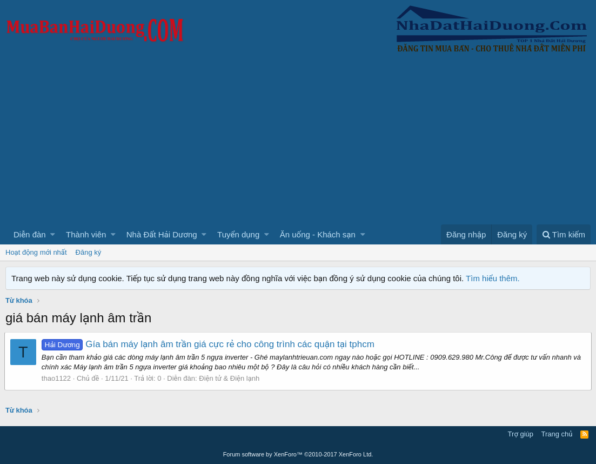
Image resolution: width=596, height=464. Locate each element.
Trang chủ (557, 434)
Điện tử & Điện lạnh (230, 378)
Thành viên (86, 234)
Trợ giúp (520, 434)
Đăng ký (89, 252)
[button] (53, 234)
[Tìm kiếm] (564, 234)
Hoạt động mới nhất (36, 252)
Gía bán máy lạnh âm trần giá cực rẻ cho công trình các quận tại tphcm (209, 344)
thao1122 (57, 378)
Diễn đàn (30, 234)
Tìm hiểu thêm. (493, 278)
